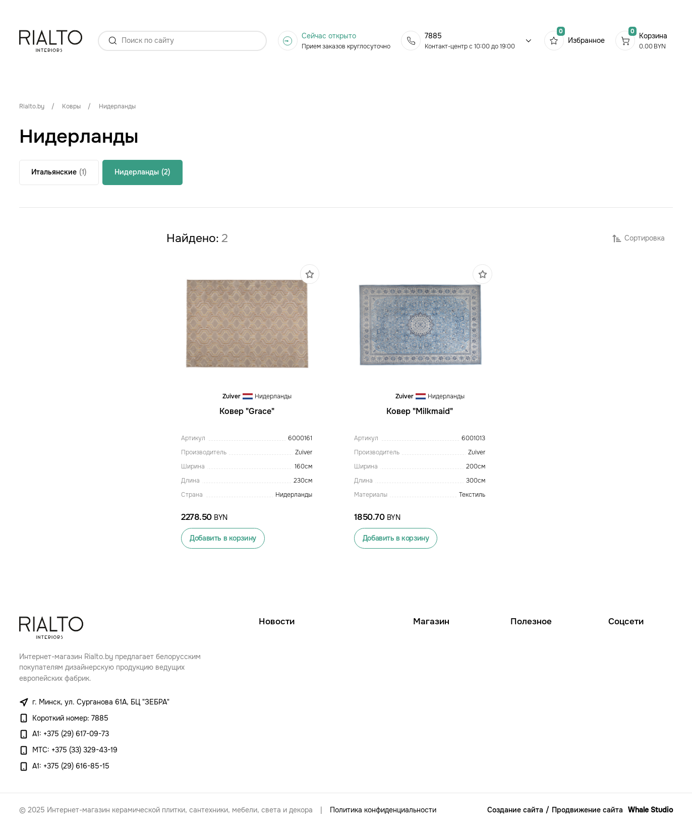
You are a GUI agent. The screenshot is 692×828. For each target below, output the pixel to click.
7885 (433, 36)
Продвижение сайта (587, 810)
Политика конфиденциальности (383, 810)
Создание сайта (515, 810)
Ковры (71, 106)
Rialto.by (31, 106)
